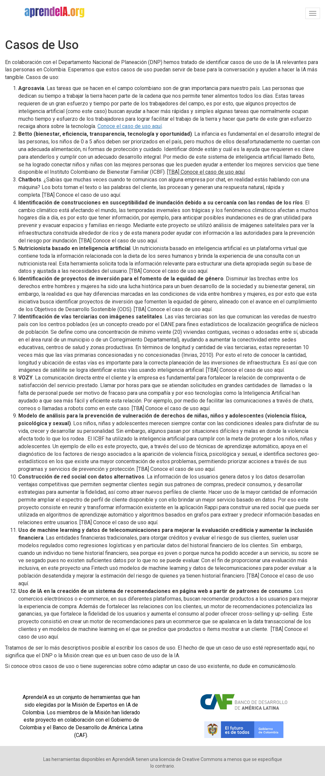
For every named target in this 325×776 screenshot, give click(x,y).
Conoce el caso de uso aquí (129, 126)
